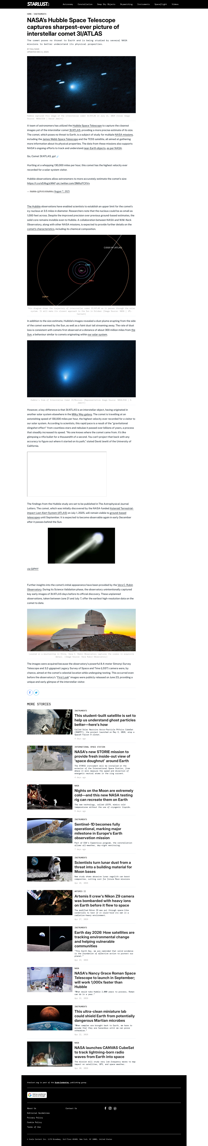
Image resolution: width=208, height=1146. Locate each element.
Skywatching (126, 4)
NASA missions (124, 134)
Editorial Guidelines (38, 1113)
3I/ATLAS (74, 130)
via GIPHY (33, 568)
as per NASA (114, 148)
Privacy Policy (35, 1117)
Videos (175, 4)
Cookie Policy (34, 1122)
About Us (31, 1108)
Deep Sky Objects (106, 4)
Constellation (85, 4)
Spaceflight (161, 4)
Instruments (143, 4)
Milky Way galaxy (82, 414)
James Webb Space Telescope (60, 139)
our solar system (97, 334)
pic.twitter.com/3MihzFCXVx (73, 183)
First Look (63, 677)
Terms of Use (34, 1127)
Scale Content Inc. (62, 1082)
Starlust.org (33, 1082)
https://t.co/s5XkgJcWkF (41, 183)
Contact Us (71, 1108)
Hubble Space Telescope (87, 125)
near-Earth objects (95, 148)
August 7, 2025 (62, 191)
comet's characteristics (40, 228)
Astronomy (68, 4)
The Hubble (34, 206)
